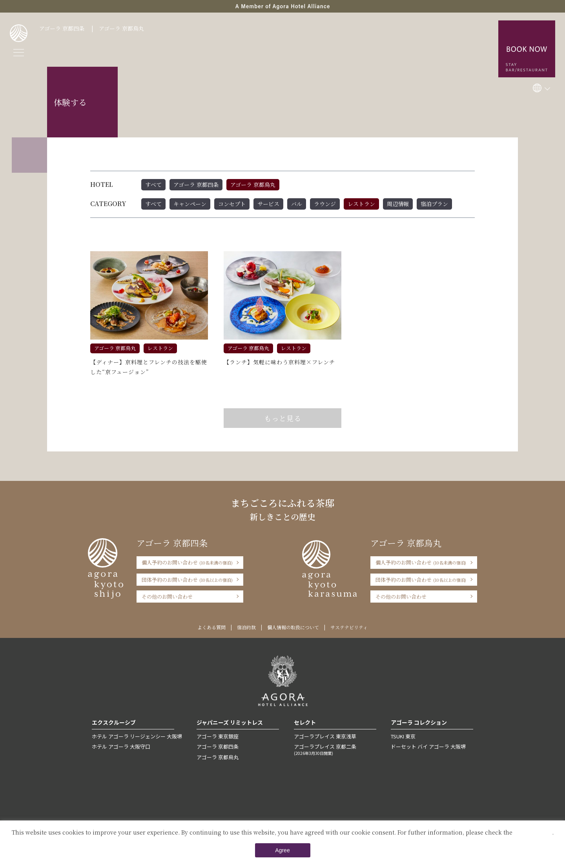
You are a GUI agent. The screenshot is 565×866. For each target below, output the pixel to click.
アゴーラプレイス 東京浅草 (325, 736)
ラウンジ (325, 204)
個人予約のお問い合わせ (187, 562)
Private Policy (533, 832)
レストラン (361, 204)
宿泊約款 (246, 627)
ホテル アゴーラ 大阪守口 (121, 746)
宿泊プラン (434, 204)
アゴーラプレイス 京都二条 (335, 749)
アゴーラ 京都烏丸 (121, 28)
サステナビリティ (349, 627)
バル (296, 204)
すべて (153, 184)
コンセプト (232, 204)
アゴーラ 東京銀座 (218, 736)
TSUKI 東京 (403, 736)
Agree (282, 850)
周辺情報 (398, 204)
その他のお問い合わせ (167, 596)
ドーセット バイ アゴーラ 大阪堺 (428, 746)
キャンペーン (189, 204)
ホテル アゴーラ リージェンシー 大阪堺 (137, 736)
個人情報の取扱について (293, 627)
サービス (268, 204)
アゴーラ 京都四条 (61, 28)
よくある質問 (211, 627)
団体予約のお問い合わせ (187, 579)
